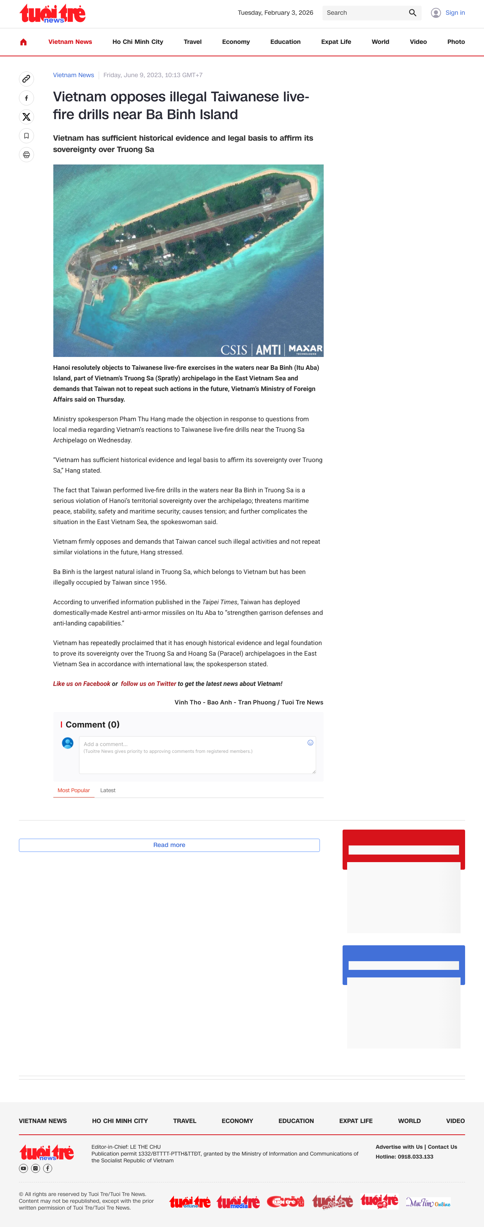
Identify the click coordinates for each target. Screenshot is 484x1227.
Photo (456, 42)
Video (418, 42)
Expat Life (336, 42)
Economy (236, 42)
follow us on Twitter (147, 684)
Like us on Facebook (81, 684)
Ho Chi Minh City (138, 42)
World (380, 42)
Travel (193, 42)
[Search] (372, 13)
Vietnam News (70, 42)
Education (285, 42)
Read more (170, 845)
